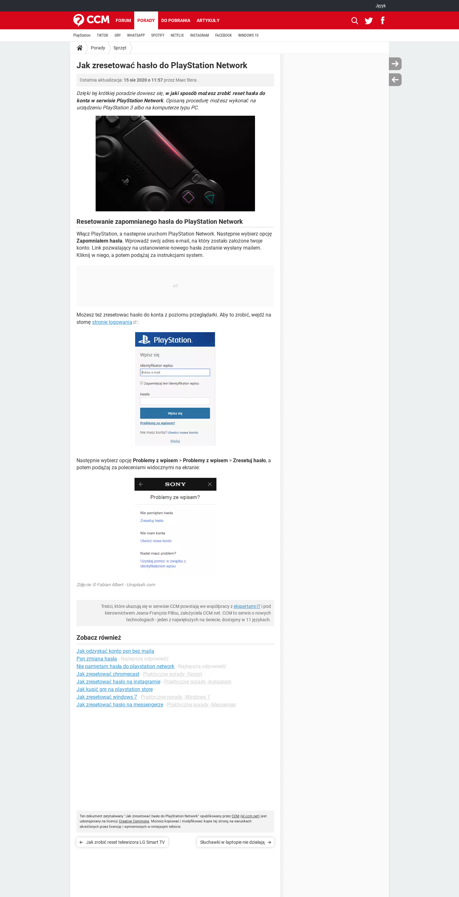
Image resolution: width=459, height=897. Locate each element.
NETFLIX (177, 35)
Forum (123, 20)
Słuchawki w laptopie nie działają (232, 842)
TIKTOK (102, 35)
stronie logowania (112, 322)
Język (380, 5)
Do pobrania (175, 20)
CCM (235, 816)
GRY (117, 35)
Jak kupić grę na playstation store (114, 689)
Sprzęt (120, 47)
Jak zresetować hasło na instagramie (118, 682)
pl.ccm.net (250, 816)
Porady (146, 20)
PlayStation (82, 35)
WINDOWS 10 (248, 35)
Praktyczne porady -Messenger (201, 705)
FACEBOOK (223, 35)
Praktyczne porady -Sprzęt (172, 674)
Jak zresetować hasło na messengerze (119, 705)
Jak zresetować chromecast (107, 674)
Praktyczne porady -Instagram (197, 682)
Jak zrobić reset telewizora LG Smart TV (125, 842)
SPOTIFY (157, 35)
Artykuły (208, 20)
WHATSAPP (136, 35)
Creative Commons (134, 821)
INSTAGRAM (199, 35)
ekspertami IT (247, 606)
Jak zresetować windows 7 (106, 697)
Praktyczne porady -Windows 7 (175, 697)
